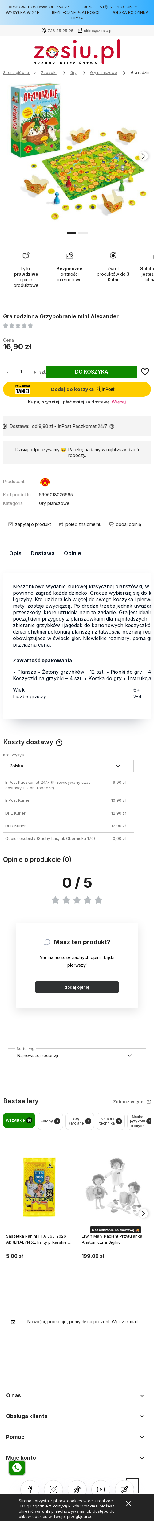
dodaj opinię (77, 976)
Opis (15, 542)
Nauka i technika (110, 1110)
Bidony (50, 1111)
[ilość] (21, 360)
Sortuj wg (25, 1037)
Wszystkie (19, 1110)
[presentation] (143, 150)
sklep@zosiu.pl (98, 30)
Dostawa (43, 542)
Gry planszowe (54, 492)
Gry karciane (79, 1110)
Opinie (72, 542)
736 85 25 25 (60, 30)
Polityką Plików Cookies (75, 1505)
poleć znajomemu (83, 513)
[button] (71, 221)
